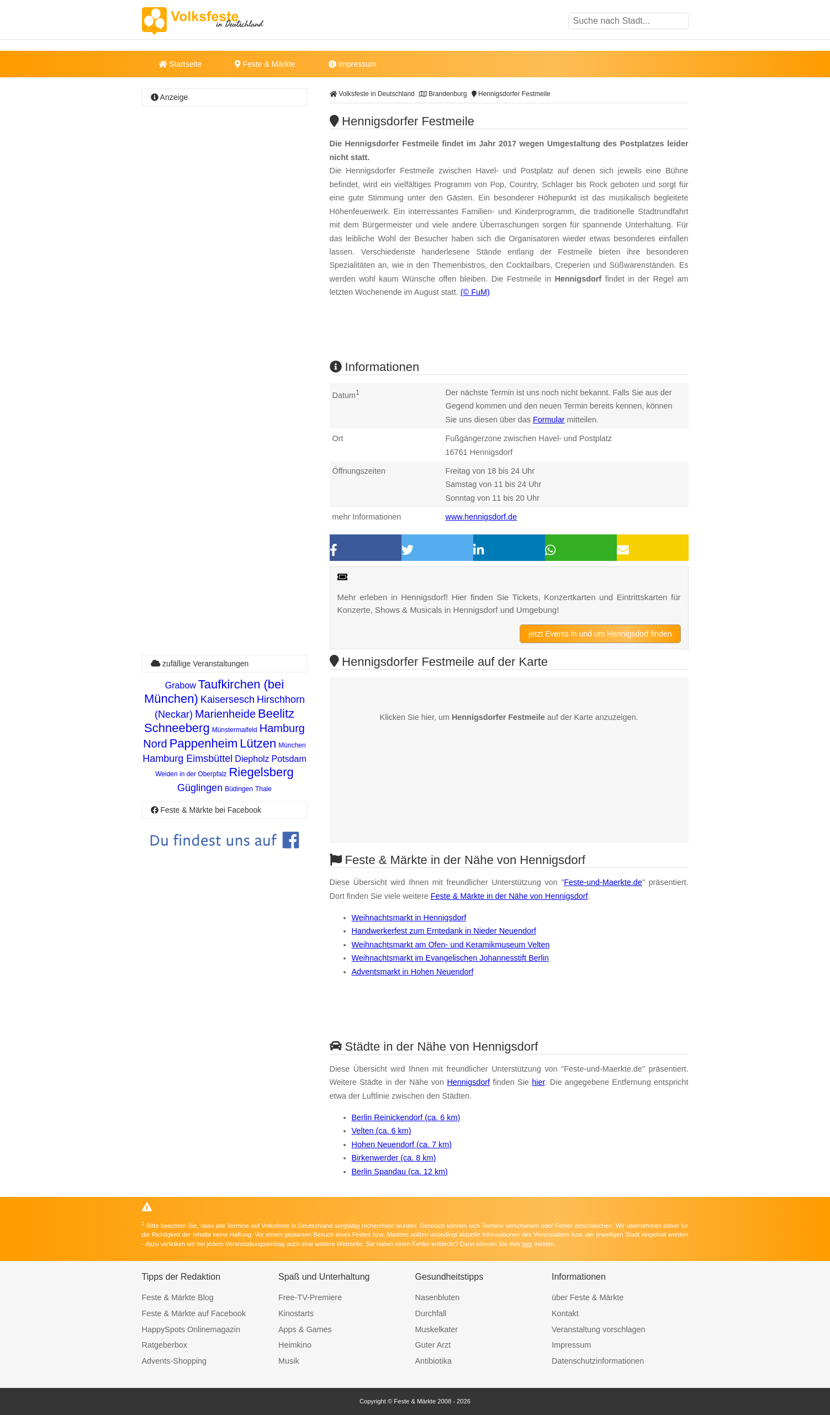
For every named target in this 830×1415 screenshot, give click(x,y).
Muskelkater (436, 1329)
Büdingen (239, 789)
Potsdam (289, 759)
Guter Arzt (433, 1344)
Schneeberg (177, 728)
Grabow (180, 685)
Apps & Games (305, 1329)
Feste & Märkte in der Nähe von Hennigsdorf (509, 896)
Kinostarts (296, 1313)
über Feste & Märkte (587, 1297)
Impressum (353, 64)
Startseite (180, 64)
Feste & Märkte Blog (178, 1297)
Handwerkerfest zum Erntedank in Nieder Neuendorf (444, 930)
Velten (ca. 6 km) (381, 1130)
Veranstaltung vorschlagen (599, 1329)
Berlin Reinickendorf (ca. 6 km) (406, 1117)
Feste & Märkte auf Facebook (194, 1313)
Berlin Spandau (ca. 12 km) (400, 1171)
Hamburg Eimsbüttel (187, 758)
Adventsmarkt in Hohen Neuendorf (413, 971)
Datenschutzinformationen (598, 1360)
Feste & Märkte (265, 64)
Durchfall (431, 1313)
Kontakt (565, 1313)
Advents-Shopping (174, 1360)
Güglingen (200, 787)
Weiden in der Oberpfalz (190, 774)
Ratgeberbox (164, 1344)
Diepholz (252, 759)
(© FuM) (475, 292)
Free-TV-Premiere (310, 1297)
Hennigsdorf (468, 1082)
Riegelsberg (261, 772)
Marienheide (225, 714)
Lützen (258, 743)
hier (538, 1082)
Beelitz (276, 713)
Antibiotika (433, 1360)
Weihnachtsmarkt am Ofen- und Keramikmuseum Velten (451, 944)
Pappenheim (204, 743)
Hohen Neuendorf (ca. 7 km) (402, 1144)
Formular (549, 419)
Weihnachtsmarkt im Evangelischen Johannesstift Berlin (450, 957)
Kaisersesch (227, 699)
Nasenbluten (437, 1297)
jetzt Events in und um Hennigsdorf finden (600, 633)
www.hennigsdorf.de (481, 516)
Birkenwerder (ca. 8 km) (394, 1157)
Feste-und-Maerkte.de (603, 882)
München (291, 745)
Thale (263, 789)
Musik (288, 1360)
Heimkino (294, 1344)
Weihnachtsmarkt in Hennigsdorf (409, 917)
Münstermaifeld (234, 730)
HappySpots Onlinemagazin (191, 1329)
